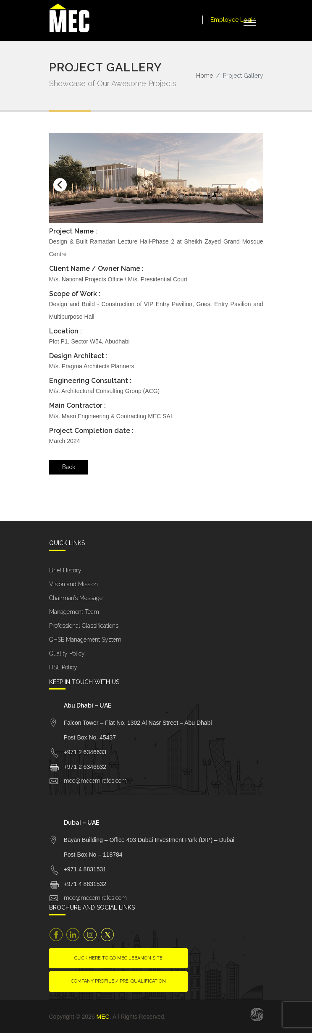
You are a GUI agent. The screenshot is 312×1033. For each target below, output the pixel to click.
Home (204, 75)
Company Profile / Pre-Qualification (118, 981)
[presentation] (60, 184)
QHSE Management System (85, 639)
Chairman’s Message (75, 598)
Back (68, 467)
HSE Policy (63, 667)
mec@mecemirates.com (95, 780)
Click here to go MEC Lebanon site (118, 958)
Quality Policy (67, 653)
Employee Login (233, 19)
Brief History (65, 570)
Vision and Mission (73, 584)
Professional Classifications (83, 625)
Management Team (74, 611)
